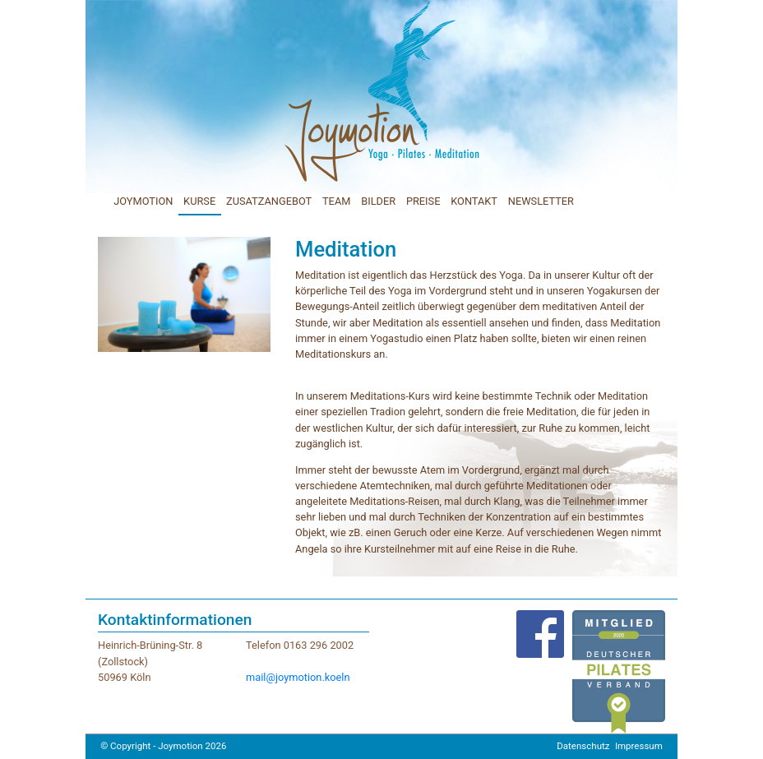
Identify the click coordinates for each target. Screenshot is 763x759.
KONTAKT (474, 201)
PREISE (423, 201)
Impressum (639, 746)
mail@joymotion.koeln (298, 677)
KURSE (199, 201)
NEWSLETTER (541, 201)
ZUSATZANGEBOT (269, 201)
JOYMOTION (143, 201)
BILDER (378, 201)
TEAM (336, 201)
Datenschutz (583, 746)
